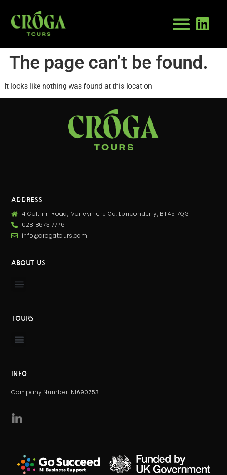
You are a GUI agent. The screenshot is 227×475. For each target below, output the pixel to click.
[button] (182, 24)
